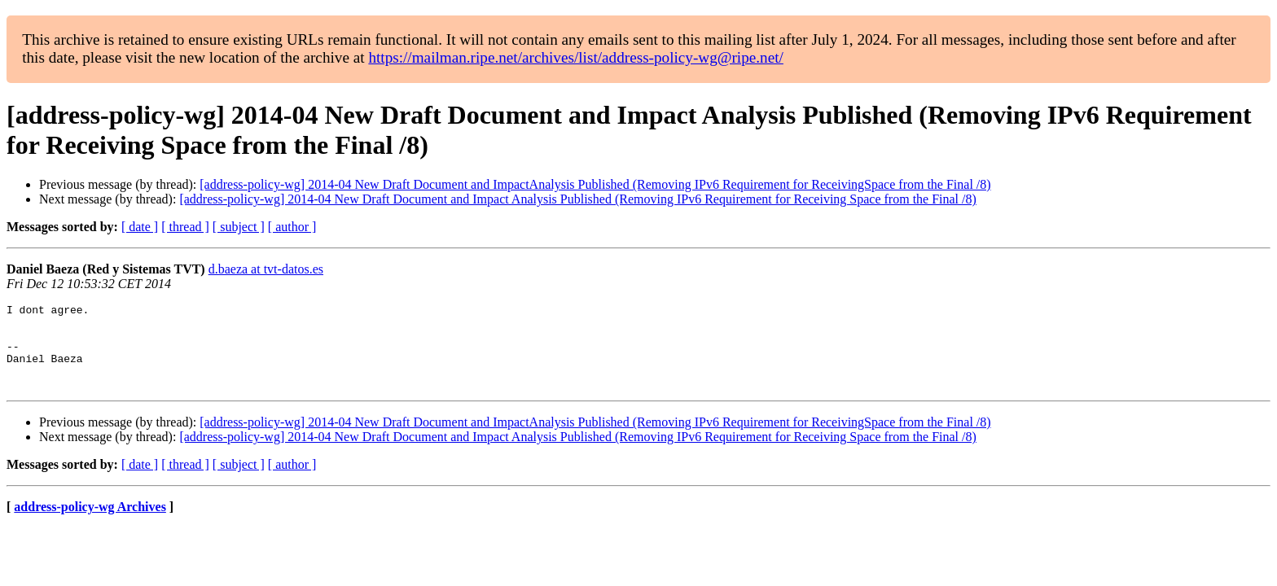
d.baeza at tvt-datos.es (265, 269)
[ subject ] (239, 227)
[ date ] (139, 227)
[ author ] (292, 227)
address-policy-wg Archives (90, 524)
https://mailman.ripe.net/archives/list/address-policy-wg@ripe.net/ (575, 57)
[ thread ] (185, 227)
